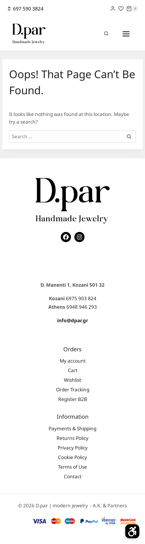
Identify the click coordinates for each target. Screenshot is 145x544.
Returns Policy (72, 438)
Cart (72, 370)
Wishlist (72, 380)
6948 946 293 (81, 307)
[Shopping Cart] (132, 9)
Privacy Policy (73, 447)
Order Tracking (72, 389)
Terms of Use (72, 467)
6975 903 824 (81, 298)
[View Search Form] (106, 33)
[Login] (113, 8)
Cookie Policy (72, 457)
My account (73, 360)
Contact (72, 476)
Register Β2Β (72, 399)
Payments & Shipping (72, 428)
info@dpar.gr (72, 320)
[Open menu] (126, 34)
